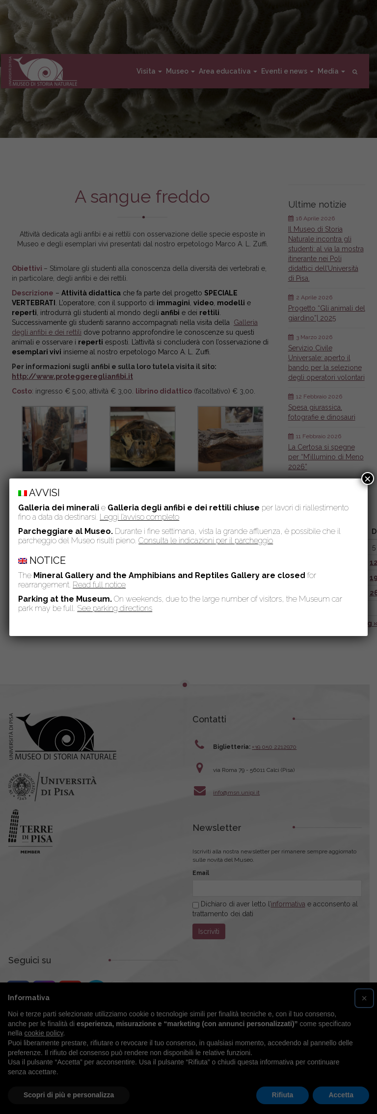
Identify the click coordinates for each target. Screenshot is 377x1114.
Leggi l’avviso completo (139, 517)
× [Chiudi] (367, 478)
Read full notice (99, 584)
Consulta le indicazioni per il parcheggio (205, 540)
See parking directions (114, 608)
